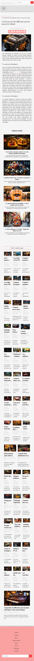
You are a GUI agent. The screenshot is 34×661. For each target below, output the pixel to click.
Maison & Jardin (16, 640)
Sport (16, 645)
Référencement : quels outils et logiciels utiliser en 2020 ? (9, 457)
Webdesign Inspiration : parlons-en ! (17, 502)
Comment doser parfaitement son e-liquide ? (23, 456)
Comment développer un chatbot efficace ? (16, 285)
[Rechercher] (23, 2)
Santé (16, 643)
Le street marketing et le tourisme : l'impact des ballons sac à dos (17, 230)
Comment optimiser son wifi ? (25, 284)
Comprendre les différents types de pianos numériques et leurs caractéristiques (16, 609)
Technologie (8, 16)
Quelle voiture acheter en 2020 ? (26, 430)
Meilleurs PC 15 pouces (16, 551)
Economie (16, 635)
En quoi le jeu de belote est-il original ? (26, 479)
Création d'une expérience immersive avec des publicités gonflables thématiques (17, 152)
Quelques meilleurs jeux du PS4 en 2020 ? (16, 479)
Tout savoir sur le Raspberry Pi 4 (16, 406)
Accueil (2, 16)
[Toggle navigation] (4, 8)
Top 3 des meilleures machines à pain (17, 527)
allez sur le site (16, 72)
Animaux (16, 632)
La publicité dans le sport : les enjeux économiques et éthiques (17, 178)
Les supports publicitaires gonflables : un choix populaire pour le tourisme (17, 204)
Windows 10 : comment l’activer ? (17, 356)
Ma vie (16, 638)
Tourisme (16, 651)
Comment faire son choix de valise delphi (26, 503)
